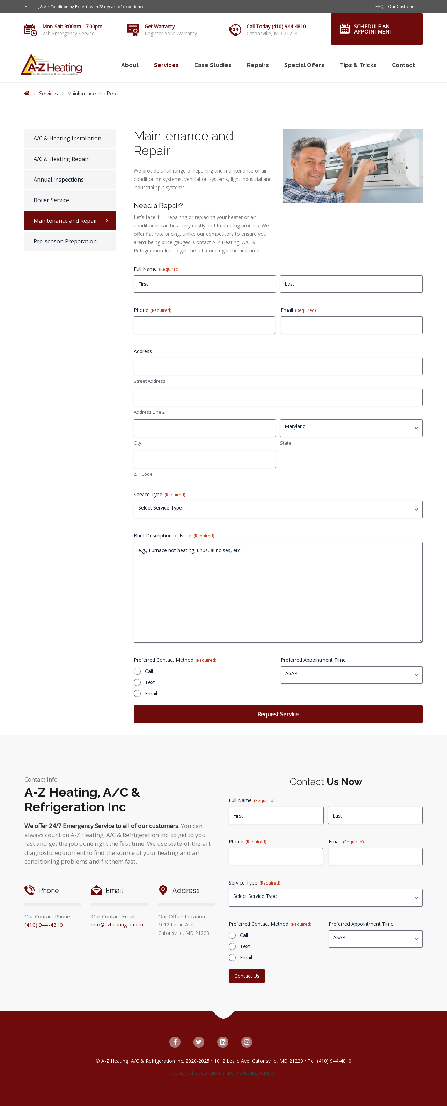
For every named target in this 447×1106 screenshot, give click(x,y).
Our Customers (403, 6)
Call (149, 671)
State (285, 443)
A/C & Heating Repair (61, 159)
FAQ (379, 6)
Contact (403, 65)
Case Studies (213, 65)
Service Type (159, 494)
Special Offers (304, 65)
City (137, 443)
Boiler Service (51, 200)
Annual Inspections (59, 179)
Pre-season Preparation (65, 241)
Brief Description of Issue (174, 535)
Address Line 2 (149, 412)
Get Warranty (160, 26)
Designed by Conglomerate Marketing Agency (224, 1072)
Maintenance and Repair (65, 221)
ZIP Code (143, 474)
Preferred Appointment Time (313, 660)
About (130, 65)
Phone (152, 310)
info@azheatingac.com (117, 924)
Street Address (150, 381)
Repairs (258, 65)
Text (150, 682)
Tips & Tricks (358, 65)
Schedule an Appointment (373, 29)
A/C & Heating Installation (67, 138)
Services (166, 65)
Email (298, 310)
